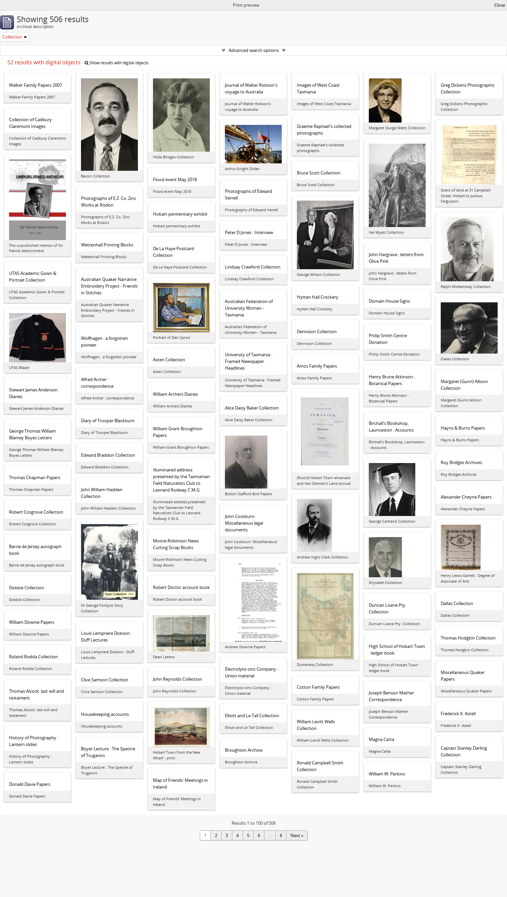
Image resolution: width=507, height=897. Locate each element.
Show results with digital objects (117, 63)
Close (499, 5)
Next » (296, 835)
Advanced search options (254, 50)
